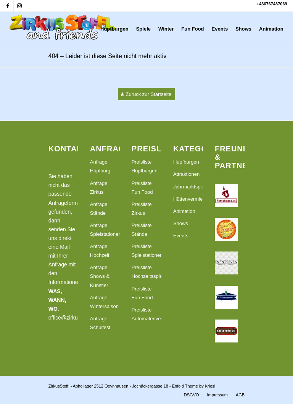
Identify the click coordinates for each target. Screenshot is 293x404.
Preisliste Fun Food (142, 187)
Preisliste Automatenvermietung (146, 314)
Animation (184, 211)
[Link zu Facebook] (7, 5)
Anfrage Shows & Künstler (99, 276)
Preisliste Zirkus (142, 208)
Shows (180, 223)
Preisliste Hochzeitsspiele (146, 271)
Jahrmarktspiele (188, 187)
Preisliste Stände (142, 229)
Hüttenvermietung (188, 199)
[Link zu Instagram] (19, 5)
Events (180, 236)
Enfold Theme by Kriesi (194, 386)
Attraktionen (186, 174)
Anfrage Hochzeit (99, 250)
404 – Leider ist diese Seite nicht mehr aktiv (107, 56)
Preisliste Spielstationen (146, 250)
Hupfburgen (186, 162)
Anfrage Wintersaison (104, 302)
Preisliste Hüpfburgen (145, 166)
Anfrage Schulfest (100, 323)
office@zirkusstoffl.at (73, 318)
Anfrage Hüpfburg (100, 166)
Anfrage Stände (99, 208)
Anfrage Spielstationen (105, 229)
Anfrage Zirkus (99, 187)
